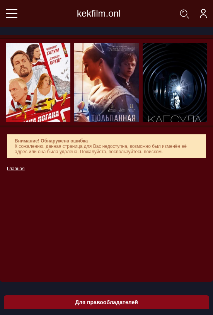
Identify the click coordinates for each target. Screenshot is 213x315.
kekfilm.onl (99, 13)
